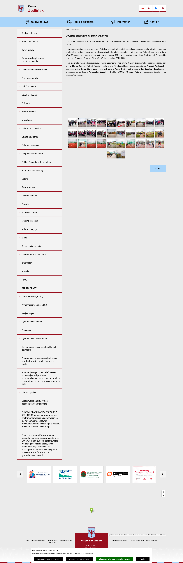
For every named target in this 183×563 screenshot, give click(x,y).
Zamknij (143, 559)
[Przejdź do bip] (142, 8)
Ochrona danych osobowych (48, 559)
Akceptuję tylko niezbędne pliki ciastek (114, 559)
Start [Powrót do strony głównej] (67, 30)
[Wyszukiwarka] (149, 8)
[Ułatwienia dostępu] (162, 8)
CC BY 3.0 (52, 542)
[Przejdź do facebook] (156, 8)
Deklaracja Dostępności (119, 540)
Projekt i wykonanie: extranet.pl (35, 540)
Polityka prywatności (137, 540)
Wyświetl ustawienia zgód (79, 559)
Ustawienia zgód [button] (151, 540)
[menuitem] (39, 33)
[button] (72, 126)
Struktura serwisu (66, 540)
